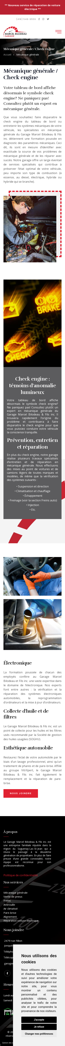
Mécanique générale (15, 892)
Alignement (10, 916)
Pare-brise (9, 912)
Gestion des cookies (10, 1043)
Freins (7, 900)
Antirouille (9, 904)
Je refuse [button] (39, 1026)
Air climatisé (10, 908)
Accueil (7, 54)
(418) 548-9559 (26, 19)
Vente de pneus (12, 896)
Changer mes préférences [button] (39, 1033)
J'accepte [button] (39, 1019)
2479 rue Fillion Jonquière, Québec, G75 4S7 (21, 943)
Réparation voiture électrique (20, 920)
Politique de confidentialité (20, 875)
